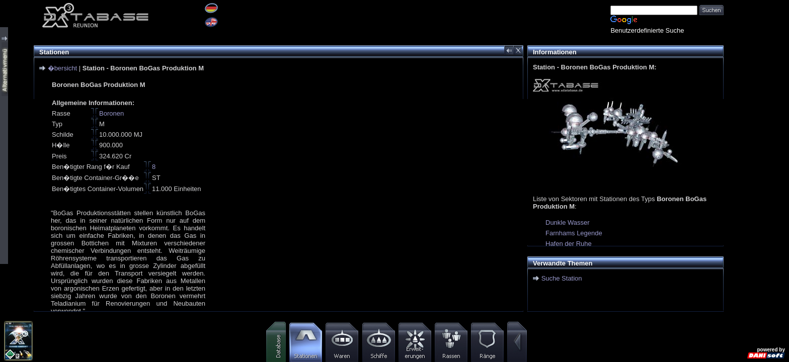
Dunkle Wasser (567, 222)
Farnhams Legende (573, 233)
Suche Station (561, 278)
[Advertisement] (756, 151)
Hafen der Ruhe (568, 243)
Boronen (111, 113)
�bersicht (62, 68)
